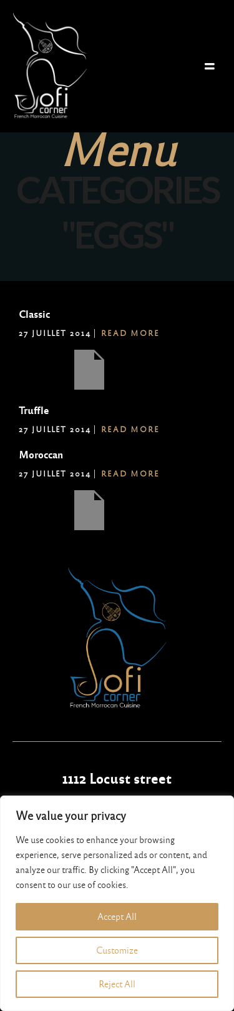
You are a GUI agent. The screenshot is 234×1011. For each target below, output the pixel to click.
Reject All (117, 984)
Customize (117, 950)
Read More (130, 333)
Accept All (117, 917)
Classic (34, 314)
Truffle (34, 411)
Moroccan (41, 455)
